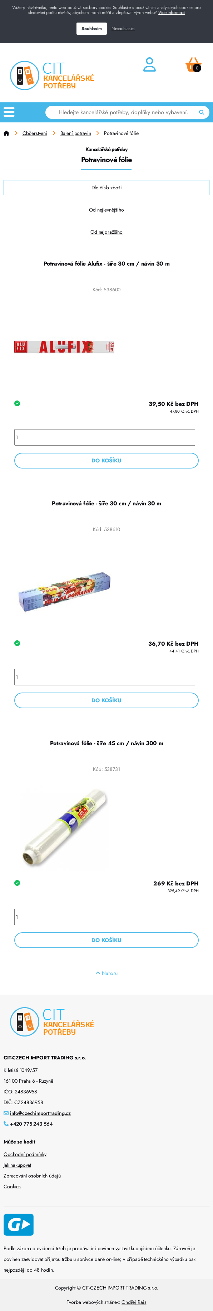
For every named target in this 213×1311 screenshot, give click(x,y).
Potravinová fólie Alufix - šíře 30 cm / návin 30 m (107, 263)
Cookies (12, 1186)
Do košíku (106, 461)
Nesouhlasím (123, 28)
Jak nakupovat (17, 1165)
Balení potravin (75, 133)
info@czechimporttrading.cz (40, 1113)
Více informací (171, 12)
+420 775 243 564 (31, 1123)
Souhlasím (91, 28)
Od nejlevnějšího (106, 209)
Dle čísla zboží (106, 187)
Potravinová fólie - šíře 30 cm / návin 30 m (106, 503)
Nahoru (106, 973)
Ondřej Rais (134, 1302)
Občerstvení (35, 133)
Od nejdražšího (106, 232)
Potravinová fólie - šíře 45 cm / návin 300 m (106, 743)
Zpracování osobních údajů (32, 1175)
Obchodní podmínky (25, 1154)
